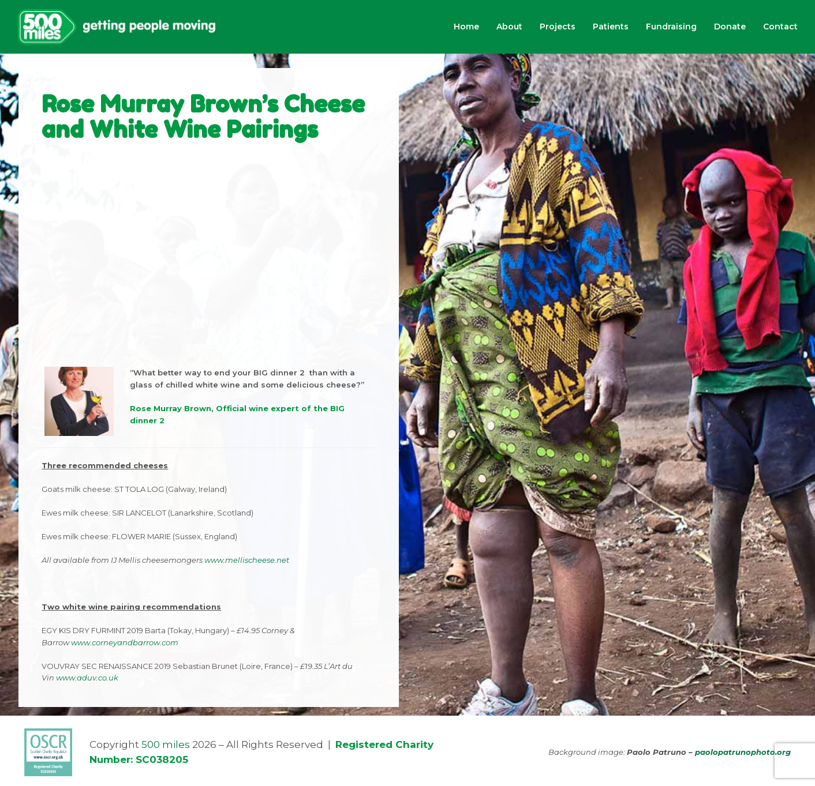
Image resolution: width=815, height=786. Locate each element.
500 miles (165, 744)
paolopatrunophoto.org (743, 752)
